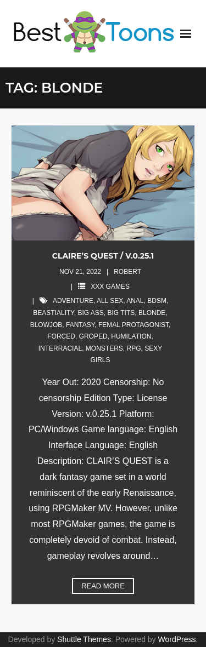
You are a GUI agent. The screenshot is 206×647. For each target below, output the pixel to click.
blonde (151, 313)
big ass (90, 313)
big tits (121, 313)
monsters (104, 348)
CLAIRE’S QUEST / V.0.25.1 (103, 256)
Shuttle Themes (84, 639)
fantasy (80, 325)
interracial (60, 348)
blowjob (46, 325)
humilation (131, 336)
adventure (73, 301)
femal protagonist (133, 325)
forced (61, 336)
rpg (134, 348)
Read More (103, 586)
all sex (110, 301)
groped (93, 336)
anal (134, 301)
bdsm (156, 301)
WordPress (177, 639)
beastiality (53, 313)
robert (127, 272)
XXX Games (110, 286)
